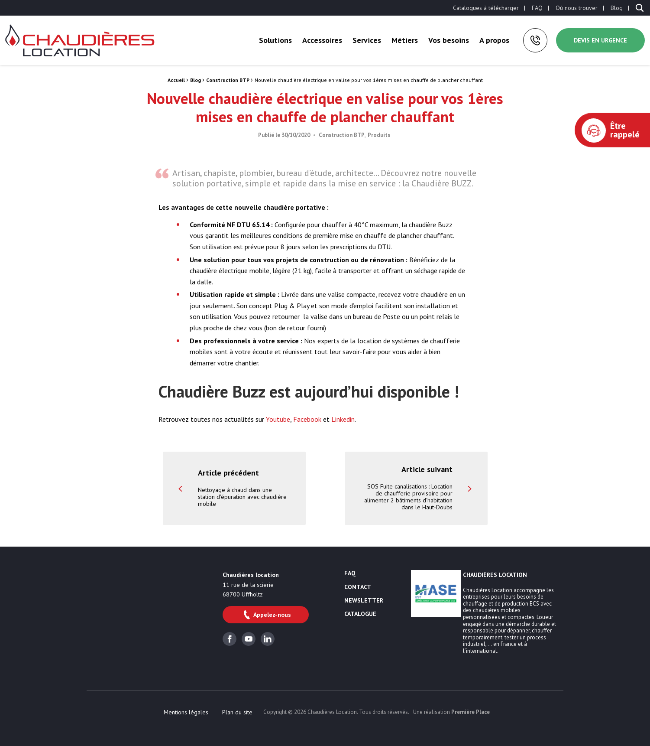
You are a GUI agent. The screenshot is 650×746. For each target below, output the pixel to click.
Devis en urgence (600, 40)
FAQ (537, 8)
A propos (494, 40)
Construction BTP (227, 80)
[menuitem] (486, 8)
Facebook (307, 419)
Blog (617, 8)
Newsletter (363, 600)
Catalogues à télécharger (486, 8)
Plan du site (237, 712)
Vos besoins (448, 40)
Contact (357, 587)
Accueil (176, 80)
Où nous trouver (577, 8)
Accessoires (322, 40)
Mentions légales (186, 712)
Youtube (278, 419)
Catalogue (360, 614)
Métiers (404, 40)
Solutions (275, 40)
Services (366, 40)
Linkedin (343, 419)
